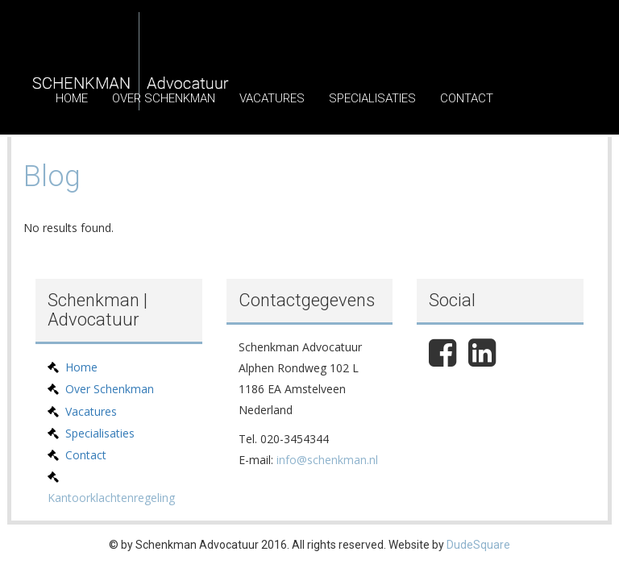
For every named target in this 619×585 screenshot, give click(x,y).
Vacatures (272, 98)
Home (72, 98)
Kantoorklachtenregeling (111, 497)
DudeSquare (478, 544)
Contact (466, 98)
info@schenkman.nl (327, 459)
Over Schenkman (163, 98)
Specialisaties (372, 98)
